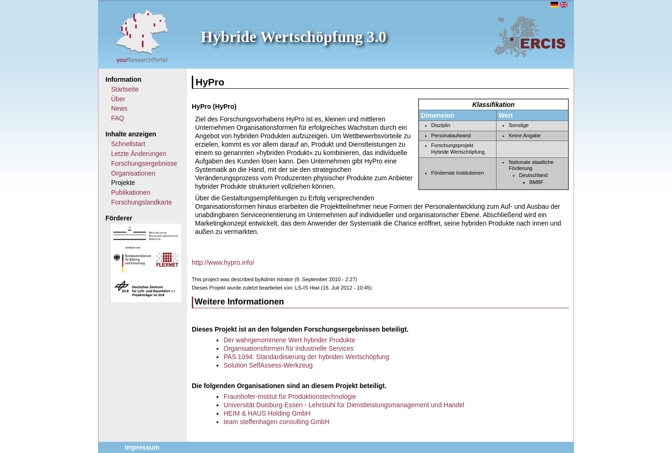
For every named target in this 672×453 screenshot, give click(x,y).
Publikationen (130, 192)
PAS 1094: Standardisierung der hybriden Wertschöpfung (306, 357)
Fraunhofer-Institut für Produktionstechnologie (290, 396)
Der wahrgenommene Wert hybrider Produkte (289, 340)
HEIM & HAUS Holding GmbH (267, 413)
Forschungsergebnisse (144, 163)
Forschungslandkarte (141, 202)
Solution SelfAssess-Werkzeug (268, 365)
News (119, 108)
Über (118, 99)
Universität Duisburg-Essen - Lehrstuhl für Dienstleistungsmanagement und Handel (344, 405)
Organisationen (133, 173)
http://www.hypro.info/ (223, 262)
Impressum (142, 447)
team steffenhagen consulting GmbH (276, 421)
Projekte (123, 182)
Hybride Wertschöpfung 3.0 (293, 36)
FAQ (117, 118)
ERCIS (529, 36)
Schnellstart (128, 144)
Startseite (125, 89)
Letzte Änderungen (138, 153)
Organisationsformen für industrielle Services (289, 348)
